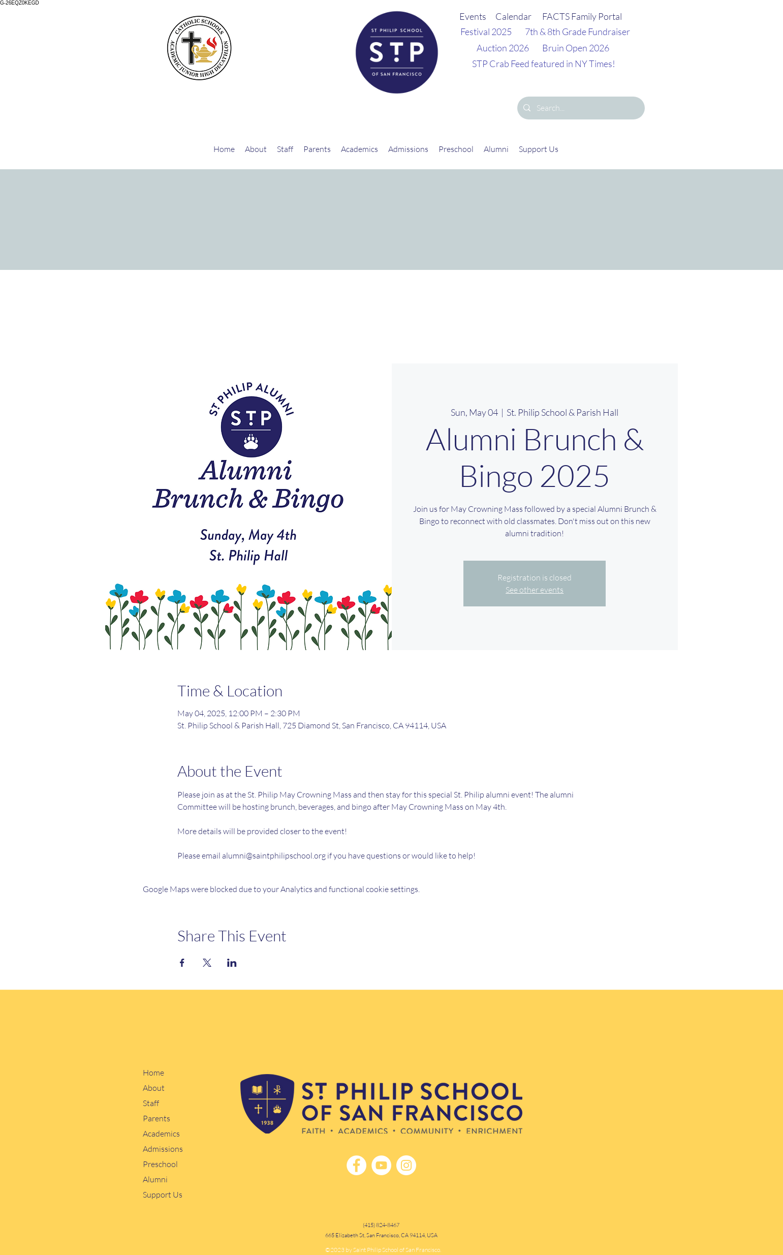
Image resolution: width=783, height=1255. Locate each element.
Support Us (162, 1194)
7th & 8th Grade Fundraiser (577, 31)
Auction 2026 (503, 47)
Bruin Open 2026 (575, 47)
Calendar (513, 16)
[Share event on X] (207, 963)
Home (153, 1072)
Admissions (163, 1149)
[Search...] (580, 108)
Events (472, 16)
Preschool (160, 1164)
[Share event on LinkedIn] (232, 963)
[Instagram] (406, 1165)
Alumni (155, 1179)
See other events (534, 590)
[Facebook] (356, 1165)
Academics (161, 1133)
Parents (156, 1118)
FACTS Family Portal (582, 16)
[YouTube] (381, 1165)
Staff (151, 1103)
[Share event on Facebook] (182, 963)
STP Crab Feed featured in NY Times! (543, 63)
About (154, 1088)
